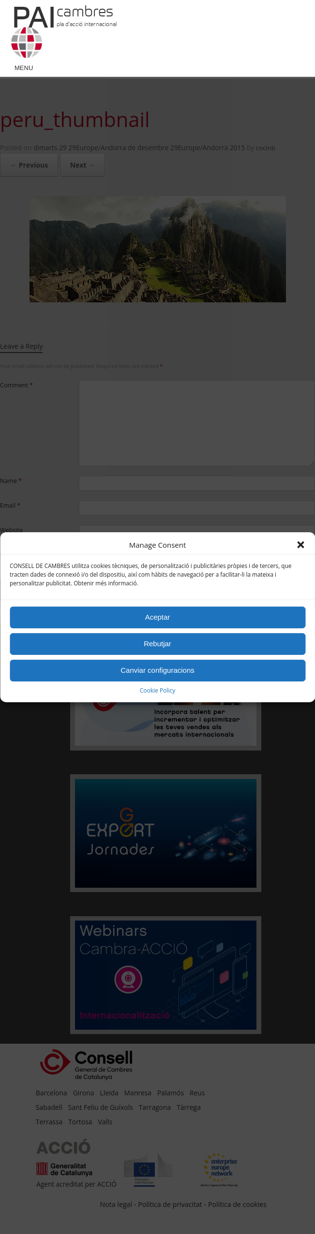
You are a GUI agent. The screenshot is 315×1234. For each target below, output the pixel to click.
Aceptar (157, 617)
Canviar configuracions (157, 670)
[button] (300, 545)
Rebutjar (157, 643)
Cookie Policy (157, 690)
